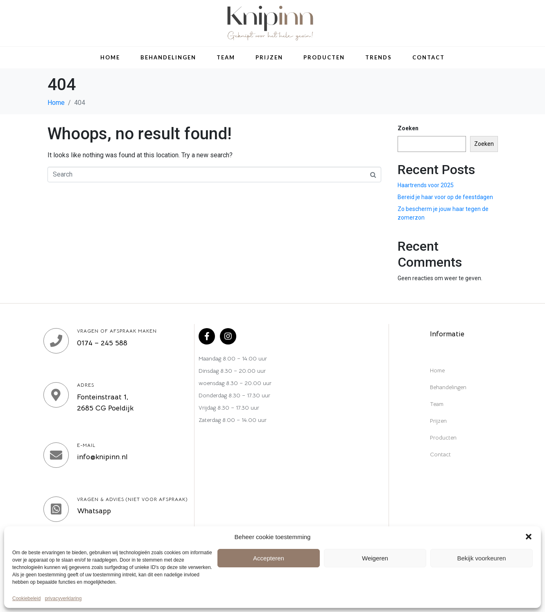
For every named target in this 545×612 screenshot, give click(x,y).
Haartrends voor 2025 (426, 185)
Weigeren (375, 558)
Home (110, 57)
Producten (324, 57)
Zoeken (408, 128)
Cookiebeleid (26, 598)
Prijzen (269, 57)
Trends (378, 57)
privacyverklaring (63, 598)
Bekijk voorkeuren (481, 558)
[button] (529, 537)
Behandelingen (168, 57)
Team (226, 57)
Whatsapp (94, 510)
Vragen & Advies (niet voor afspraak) (132, 499)
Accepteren (268, 558)
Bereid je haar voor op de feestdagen (445, 197)
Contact (428, 57)
